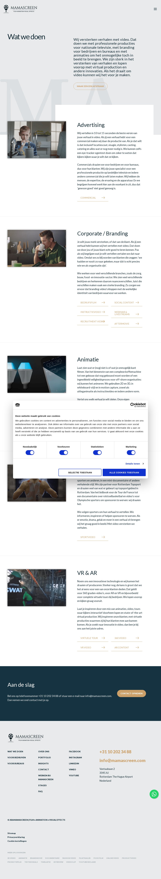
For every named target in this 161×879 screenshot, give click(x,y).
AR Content (122, 647)
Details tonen (133, 463)
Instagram (75, 757)
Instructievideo (90, 312)
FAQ (40, 791)
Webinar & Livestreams (122, 313)
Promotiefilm (14, 862)
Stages (42, 785)
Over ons (43, 751)
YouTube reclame (87, 862)
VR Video (85, 647)
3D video (11, 858)
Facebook (75, 751)
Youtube (74, 775)
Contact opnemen (132, 693)
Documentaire (52, 858)
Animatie (23, 858)
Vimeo (72, 769)
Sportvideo (87, 537)
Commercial (88, 197)
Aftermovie (122, 323)
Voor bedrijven (16, 757)
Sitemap (11, 833)
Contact (43, 769)
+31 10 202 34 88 (48, 696)
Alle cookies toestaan (124, 472)
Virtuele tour (89, 638)
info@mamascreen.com (98, 696)
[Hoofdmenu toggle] (155, 9)
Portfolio (44, 757)
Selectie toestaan (80, 472)
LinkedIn (74, 763)
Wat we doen (15, 751)
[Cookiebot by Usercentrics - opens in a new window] (132, 405)
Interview (58, 862)
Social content (124, 302)
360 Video (120, 638)
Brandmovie (36, 858)
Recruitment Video (92, 321)
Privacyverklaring (16, 837)
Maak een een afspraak (90, 86)
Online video (112, 858)
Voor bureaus (15, 763)
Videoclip (71, 862)
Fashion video (69, 858)
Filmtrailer (85, 858)
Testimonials (31, 862)
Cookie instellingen (17, 841)
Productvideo (129, 858)
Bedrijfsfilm (88, 302)
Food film (98, 858)
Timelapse (46, 862)
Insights (43, 763)
